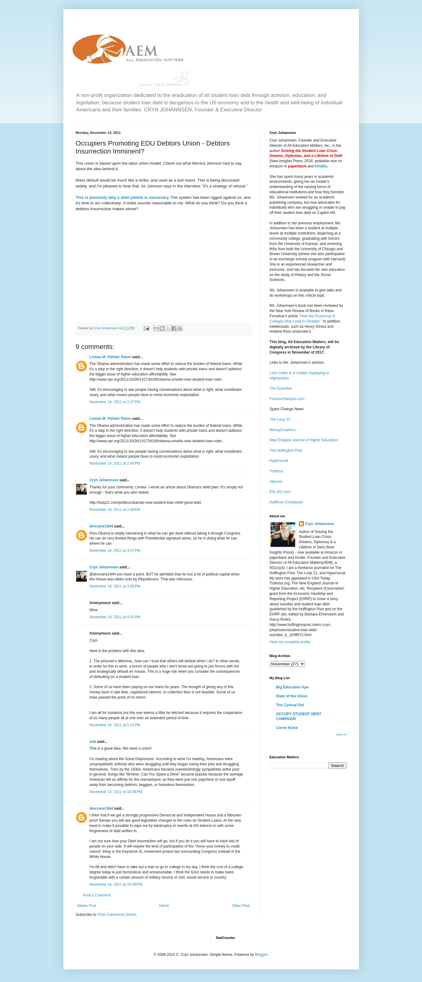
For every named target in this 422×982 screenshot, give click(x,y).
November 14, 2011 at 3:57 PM (115, 550)
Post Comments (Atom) (117, 914)
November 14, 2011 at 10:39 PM (116, 884)
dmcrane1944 (101, 526)
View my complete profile (290, 642)
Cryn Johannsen (104, 480)
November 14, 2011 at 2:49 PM (115, 509)
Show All (341, 734)
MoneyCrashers (283, 430)
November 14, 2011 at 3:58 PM (115, 586)
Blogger (261, 954)
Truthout (276, 471)
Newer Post (86, 906)
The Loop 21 (280, 419)
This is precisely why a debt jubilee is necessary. (123, 197)
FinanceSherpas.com (287, 399)
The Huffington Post (286, 450)
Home (164, 906)
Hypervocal (279, 461)
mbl (93, 742)
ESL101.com (280, 492)
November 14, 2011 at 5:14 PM (115, 725)
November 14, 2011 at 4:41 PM (115, 617)
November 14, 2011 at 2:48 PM (115, 463)
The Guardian (281, 388)
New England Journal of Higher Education (304, 440)
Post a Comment (97, 895)
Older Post (241, 906)
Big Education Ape (292, 687)
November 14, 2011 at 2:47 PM (115, 402)
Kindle (320, 166)
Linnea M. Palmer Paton (110, 357)
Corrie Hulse (287, 728)
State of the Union (292, 696)
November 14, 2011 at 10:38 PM (116, 792)
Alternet (276, 481)
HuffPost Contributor (286, 502)
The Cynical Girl (290, 705)
